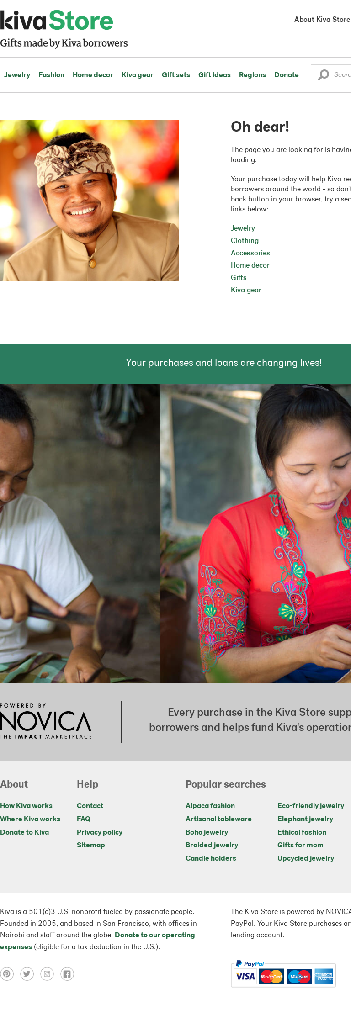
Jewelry (17, 75)
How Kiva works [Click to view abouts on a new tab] (26, 806)
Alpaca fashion (210, 806)
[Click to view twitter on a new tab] (30, 974)
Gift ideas (214, 75)
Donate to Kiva (24, 832)
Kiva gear (138, 75)
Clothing (245, 241)
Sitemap (91, 845)
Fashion (51, 75)
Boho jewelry (207, 832)
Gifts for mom (300, 845)
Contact (90, 806)
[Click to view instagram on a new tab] (50, 974)
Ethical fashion (301, 832)
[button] (323, 77)
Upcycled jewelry (305, 858)
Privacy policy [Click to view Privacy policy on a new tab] (99, 832)
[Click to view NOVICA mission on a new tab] (45, 722)
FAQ (83, 819)
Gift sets (176, 75)
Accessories (250, 253)
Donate (286, 75)
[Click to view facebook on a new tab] (69, 974)
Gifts (239, 278)
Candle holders (211, 858)
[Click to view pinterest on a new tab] (10, 974)
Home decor (93, 75)
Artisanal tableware (219, 819)
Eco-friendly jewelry (310, 806)
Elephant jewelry (305, 819)
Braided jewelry (212, 845)
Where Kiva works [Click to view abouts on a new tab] (30, 819)
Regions (252, 75)
